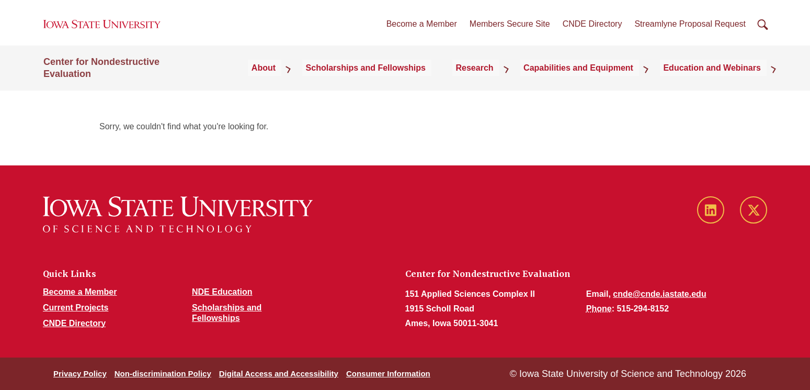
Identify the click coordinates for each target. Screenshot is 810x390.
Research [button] (499, 80)
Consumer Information (388, 373)
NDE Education (222, 291)
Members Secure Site (510, 30)
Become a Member (421, 30)
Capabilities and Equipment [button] (593, 80)
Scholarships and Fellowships (399, 80)
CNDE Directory (592, 30)
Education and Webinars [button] (718, 80)
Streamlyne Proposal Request (690, 30)
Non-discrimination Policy (163, 373)
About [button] (306, 80)
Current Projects (75, 307)
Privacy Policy (80, 373)
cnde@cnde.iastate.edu (659, 293)
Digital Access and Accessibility (278, 373)
